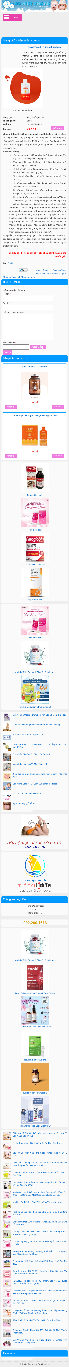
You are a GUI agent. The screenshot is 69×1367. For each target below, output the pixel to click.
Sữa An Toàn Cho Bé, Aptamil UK (28, 734)
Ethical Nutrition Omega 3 (35, 1093)
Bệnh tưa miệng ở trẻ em (24, 803)
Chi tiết (10, 407)
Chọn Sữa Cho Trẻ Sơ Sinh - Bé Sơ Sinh (31, 754)
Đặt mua (58, 406)
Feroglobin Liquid (35, 495)
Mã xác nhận (9, 342)
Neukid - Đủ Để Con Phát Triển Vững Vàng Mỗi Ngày (37, 1202)
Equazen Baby (35, 599)
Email (6, 303)
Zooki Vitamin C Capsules (34, 366)
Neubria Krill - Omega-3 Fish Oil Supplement (35, 672)
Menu (16, 17)
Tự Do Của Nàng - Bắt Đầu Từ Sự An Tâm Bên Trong (37, 1143)
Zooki (10, 263)
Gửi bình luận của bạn (14, 312)
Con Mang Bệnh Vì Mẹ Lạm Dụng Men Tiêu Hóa (35, 784)
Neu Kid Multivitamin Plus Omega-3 (35, 707)
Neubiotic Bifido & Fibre (35, 1060)
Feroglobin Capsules (35, 564)
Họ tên (7, 294)
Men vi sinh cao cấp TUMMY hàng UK (30, 764)
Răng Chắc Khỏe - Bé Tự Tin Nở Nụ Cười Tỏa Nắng (37, 1320)
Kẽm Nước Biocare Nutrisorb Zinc (35, 1026)
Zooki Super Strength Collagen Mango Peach (34, 415)
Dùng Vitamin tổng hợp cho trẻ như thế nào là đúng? (37, 725)
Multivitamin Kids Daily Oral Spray (35, 1126)
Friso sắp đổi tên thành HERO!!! (27, 793)
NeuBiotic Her (35, 530)
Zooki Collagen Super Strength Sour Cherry (35, 993)
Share (51, 270)
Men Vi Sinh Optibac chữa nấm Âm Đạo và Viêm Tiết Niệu (39, 715)
